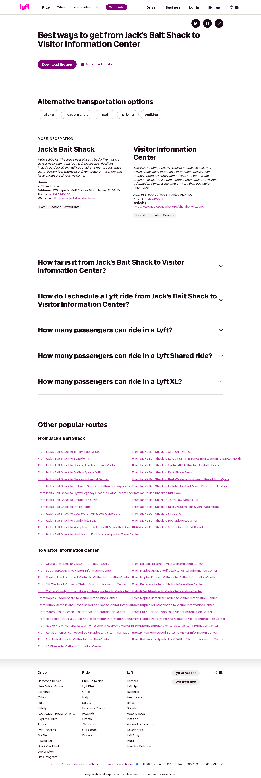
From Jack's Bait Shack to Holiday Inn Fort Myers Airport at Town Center (88, 534)
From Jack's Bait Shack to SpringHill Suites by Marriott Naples (176, 465)
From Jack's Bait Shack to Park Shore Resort (163, 472)
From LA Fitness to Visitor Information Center (70, 646)
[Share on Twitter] (195, 23)
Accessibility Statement (88, 764)
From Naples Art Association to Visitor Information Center (173, 605)
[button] (130, 266)
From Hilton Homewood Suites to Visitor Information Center (174, 632)
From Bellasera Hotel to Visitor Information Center (167, 584)
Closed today (50, 186)
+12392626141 (155, 198)
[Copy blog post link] (219, 23)
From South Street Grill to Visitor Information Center (75, 571)
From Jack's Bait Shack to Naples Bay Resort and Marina (77, 465)
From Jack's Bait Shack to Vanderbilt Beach (68, 520)
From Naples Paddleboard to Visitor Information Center (77, 598)
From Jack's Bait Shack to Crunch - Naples (161, 452)
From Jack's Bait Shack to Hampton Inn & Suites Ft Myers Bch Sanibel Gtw (89, 527)
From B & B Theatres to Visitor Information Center (167, 591)
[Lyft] (24, 7)
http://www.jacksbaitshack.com (74, 198)
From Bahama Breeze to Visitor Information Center (167, 564)
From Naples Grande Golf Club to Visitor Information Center (174, 571)
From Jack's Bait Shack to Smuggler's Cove (68, 500)
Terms (53, 764)
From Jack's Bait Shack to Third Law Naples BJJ (165, 500)
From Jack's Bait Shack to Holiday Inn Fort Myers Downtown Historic (180, 486)
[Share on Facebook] (207, 23)
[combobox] (234, 7)
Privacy (65, 764)
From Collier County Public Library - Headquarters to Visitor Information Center (95, 591)
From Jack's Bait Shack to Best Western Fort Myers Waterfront (175, 507)
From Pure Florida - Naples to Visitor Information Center (172, 612)
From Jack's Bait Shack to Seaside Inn (64, 459)
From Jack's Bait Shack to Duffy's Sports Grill (69, 472)
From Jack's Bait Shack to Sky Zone (156, 514)
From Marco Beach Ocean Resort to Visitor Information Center (81, 612)
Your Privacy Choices (123, 764)
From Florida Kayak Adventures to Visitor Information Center (175, 626)
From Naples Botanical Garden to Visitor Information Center (174, 598)
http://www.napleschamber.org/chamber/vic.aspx (168, 206)
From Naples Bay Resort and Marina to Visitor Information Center (84, 577)
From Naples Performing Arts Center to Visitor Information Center (178, 619)
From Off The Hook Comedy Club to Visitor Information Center (82, 584)
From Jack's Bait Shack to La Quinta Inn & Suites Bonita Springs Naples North (186, 459)
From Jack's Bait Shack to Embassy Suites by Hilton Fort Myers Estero (87, 486)
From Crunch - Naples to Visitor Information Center (74, 564)
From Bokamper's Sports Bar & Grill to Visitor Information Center (177, 639)
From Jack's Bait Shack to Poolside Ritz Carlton (165, 520)
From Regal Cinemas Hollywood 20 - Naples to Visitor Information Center (90, 632)
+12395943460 (59, 194)
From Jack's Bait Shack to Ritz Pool (156, 493)
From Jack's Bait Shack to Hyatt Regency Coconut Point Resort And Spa (88, 493)
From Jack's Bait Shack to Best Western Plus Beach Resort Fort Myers (180, 479)
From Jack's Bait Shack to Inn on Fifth (64, 507)
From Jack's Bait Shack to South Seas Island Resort (167, 527)
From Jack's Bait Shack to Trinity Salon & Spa (69, 452)
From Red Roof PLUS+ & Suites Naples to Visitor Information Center (86, 619)
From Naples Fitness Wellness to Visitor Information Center (174, 577)
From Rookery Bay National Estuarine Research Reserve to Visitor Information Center (98, 626)
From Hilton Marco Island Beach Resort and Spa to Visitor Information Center (92, 605)
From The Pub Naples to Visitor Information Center (74, 639)
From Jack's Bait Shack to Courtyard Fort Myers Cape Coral (79, 514)
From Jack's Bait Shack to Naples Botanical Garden (73, 479)
